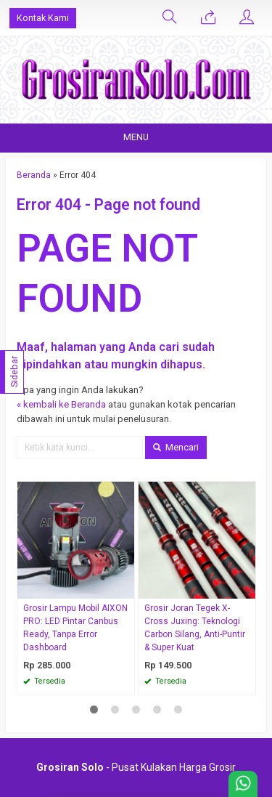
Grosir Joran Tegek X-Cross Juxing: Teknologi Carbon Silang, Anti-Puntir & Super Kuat (194, 627)
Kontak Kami (43, 17)
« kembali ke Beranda (61, 404)
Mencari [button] (176, 447)
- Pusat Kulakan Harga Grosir (136, 767)
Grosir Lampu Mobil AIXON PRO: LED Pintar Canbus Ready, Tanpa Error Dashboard (75, 627)
